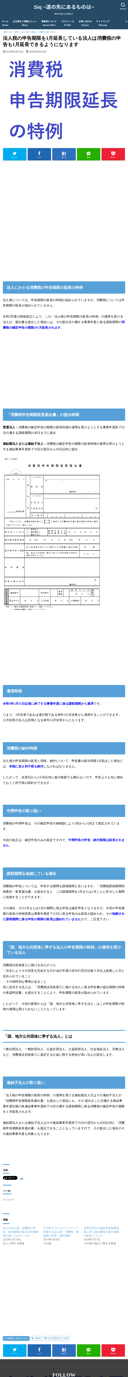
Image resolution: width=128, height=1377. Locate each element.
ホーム (5, 23)
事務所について (49, 23)
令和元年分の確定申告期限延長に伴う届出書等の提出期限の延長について (101, 1232)
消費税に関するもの (17, 1338)
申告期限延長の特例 (58, 1338)
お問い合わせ (85, 23)
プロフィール (67, 23)
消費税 (37, 1338)
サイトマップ (102, 23)
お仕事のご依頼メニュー (25, 23)
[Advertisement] (64, 190)
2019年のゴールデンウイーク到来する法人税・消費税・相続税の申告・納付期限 (61, 1232)
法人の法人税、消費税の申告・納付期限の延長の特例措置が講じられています (20, 1232)
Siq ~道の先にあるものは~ (64, 7)
